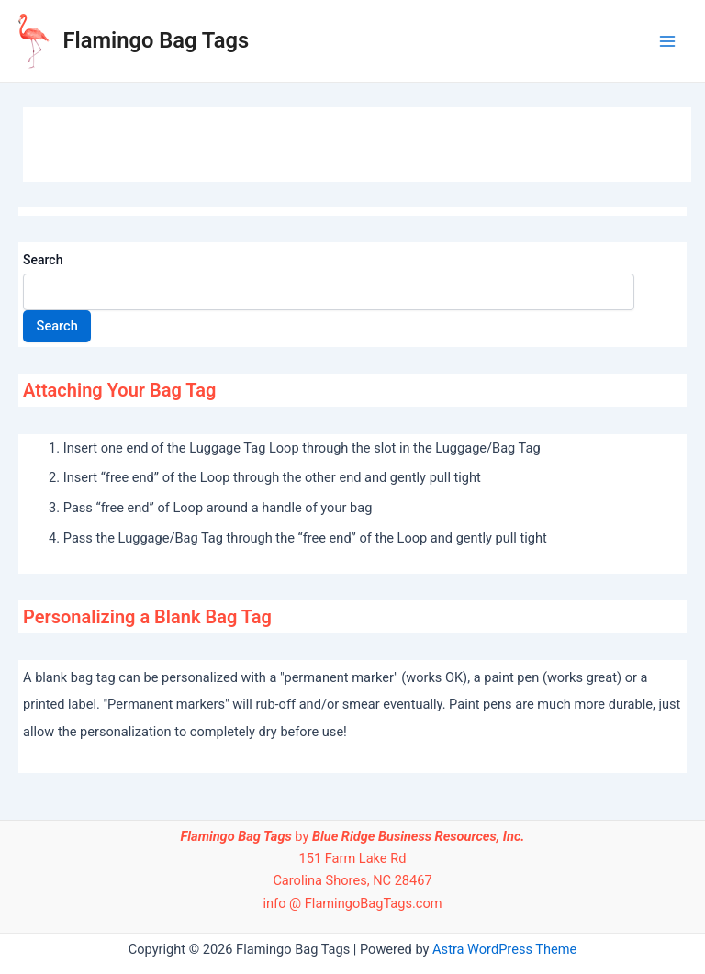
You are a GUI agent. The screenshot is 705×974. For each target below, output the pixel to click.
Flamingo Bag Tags (156, 40)
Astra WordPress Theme (504, 949)
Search (42, 259)
